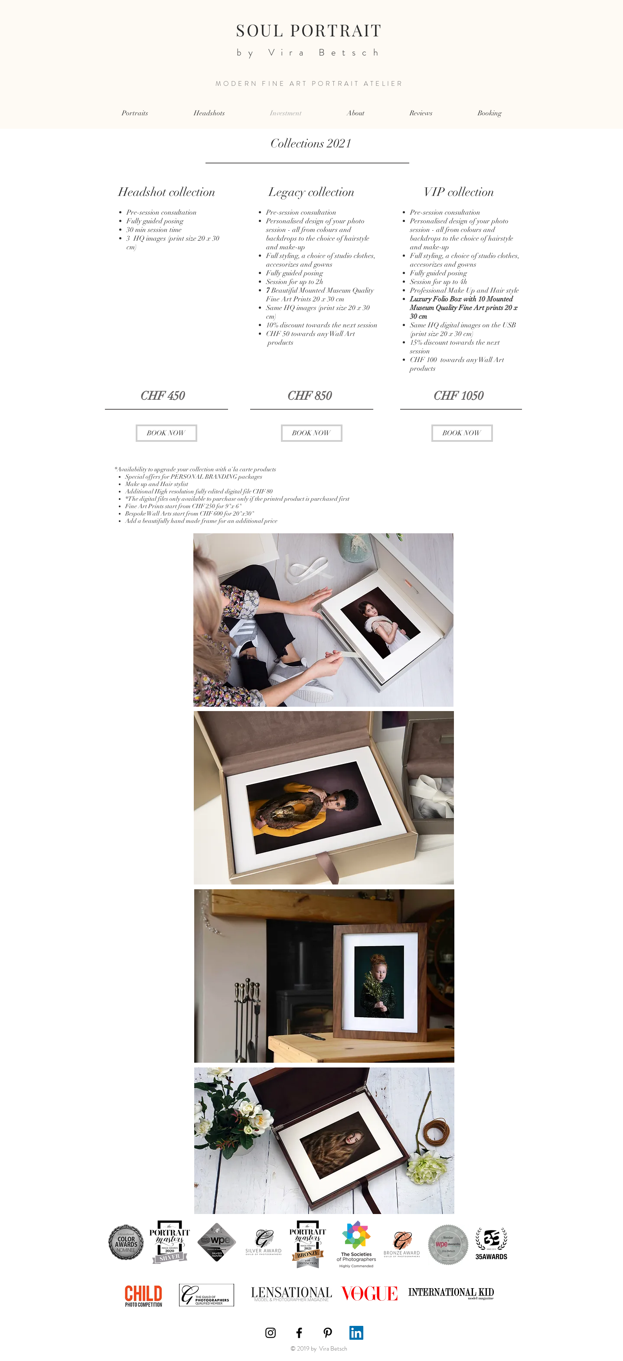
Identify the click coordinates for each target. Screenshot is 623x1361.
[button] (135, 113)
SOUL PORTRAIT (309, 30)
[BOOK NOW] (166, 433)
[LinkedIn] (356, 1333)
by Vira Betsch (306, 52)
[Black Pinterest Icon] (328, 1333)
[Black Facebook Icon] (299, 1333)
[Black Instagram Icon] (270, 1333)
